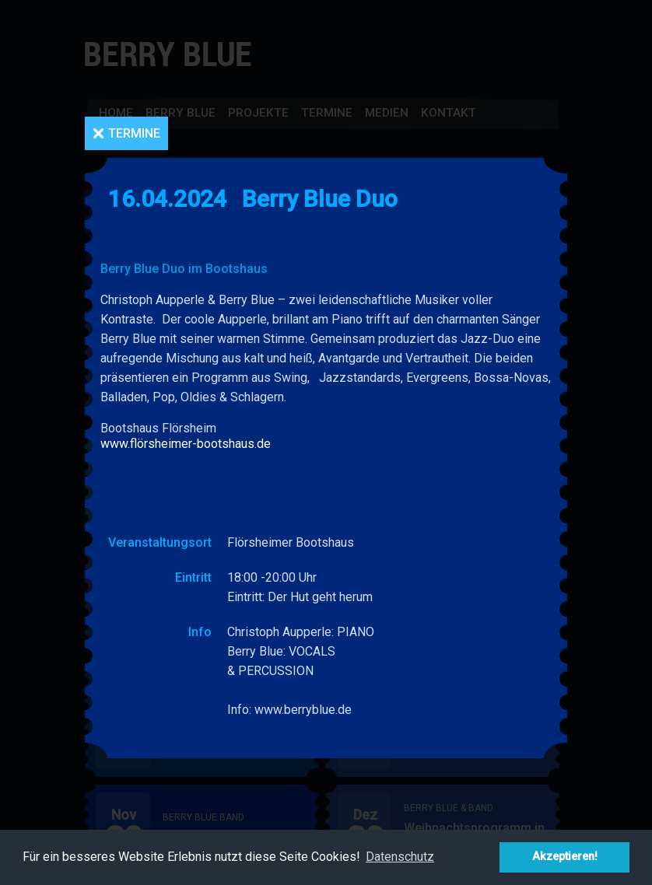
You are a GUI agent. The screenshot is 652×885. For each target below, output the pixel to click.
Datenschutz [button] (400, 856)
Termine (134, 133)
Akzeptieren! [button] (565, 856)
